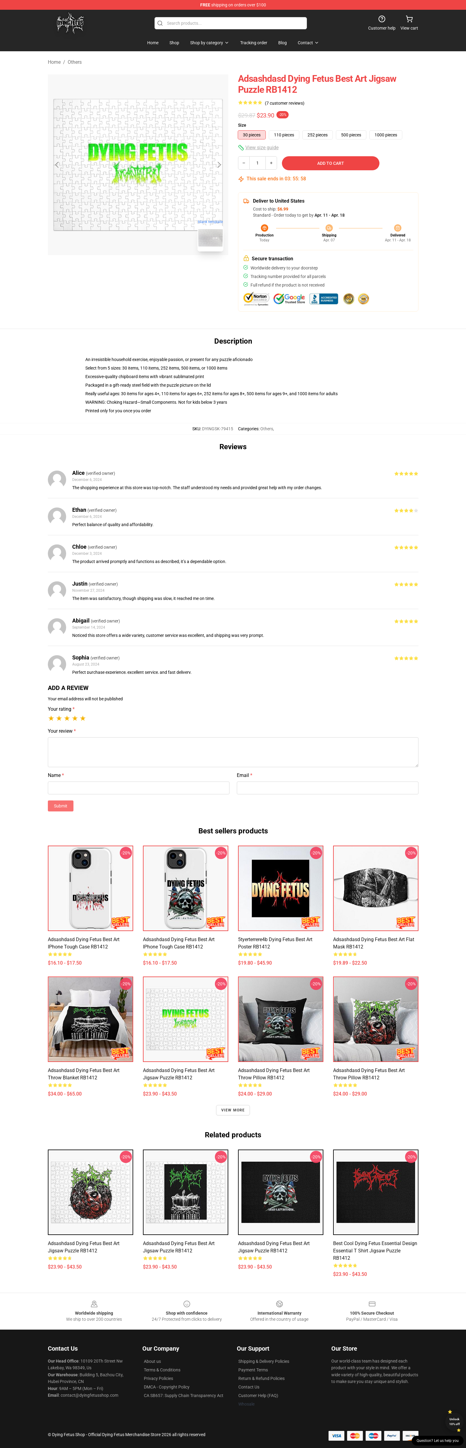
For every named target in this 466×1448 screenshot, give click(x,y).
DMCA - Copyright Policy (167, 1387)
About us (152, 1361)
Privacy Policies (158, 1378)
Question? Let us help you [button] (438, 1441)
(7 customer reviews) (284, 103)
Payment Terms (253, 1369)
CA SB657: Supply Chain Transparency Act (183, 1395)
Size (242, 125)
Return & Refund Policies (261, 1378)
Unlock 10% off (454, 1421)
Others (75, 62)
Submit (60, 805)
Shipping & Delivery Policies (263, 1361)
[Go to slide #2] (154, 270)
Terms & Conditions (162, 1369)
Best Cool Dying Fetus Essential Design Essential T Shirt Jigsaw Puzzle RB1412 (375, 1250)
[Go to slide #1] (122, 270)
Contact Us (248, 1387)
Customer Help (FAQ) (258, 1395)
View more (233, 1110)
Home (54, 62)
